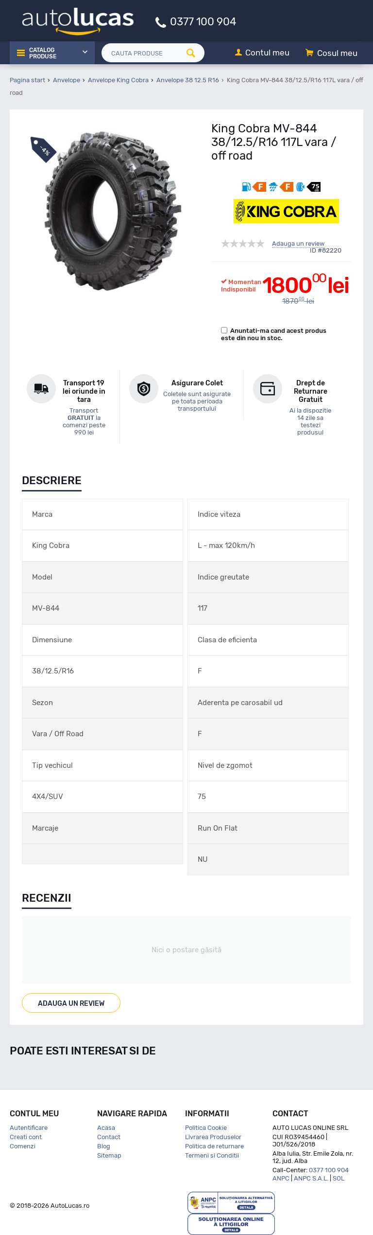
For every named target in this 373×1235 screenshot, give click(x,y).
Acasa (106, 1127)
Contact (108, 1137)
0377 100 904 (203, 21)
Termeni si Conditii (212, 1155)
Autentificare (29, 1127)
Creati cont (26, 1137)
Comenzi (22, 1146)
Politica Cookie (206, 1127)
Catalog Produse (42, 53)
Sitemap (109, 1155)
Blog (103, 1146)
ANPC (280, 1178)
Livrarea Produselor (213, 1137)
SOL (338, 1178)
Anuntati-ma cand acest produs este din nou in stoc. (273, 334)
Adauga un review (298, 243)
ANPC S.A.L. (311, 1178)
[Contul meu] (262, 53)
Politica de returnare (214, 1146)
